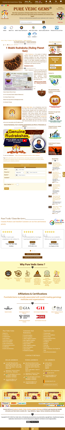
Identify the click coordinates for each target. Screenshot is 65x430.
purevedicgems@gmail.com (11, 379)
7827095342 (33, 379)
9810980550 (28, 379)
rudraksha (17, 161)
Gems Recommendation (55, 42)
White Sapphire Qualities (30, 345)
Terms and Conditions (49, 335)
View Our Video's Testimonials (32, 257)
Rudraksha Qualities (28, 350)
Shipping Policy (48, 340)
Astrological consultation (35, 158)
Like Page (8, 397)
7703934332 (13, 375)
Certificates (6, 347)
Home (2, 40)
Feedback (46, 341)
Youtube (29, 409)
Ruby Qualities (27, 343)
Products (16, 44)
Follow (48, 397)
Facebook (15, 409)
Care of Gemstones (8, 343)
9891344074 (8, 375)
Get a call (25, 429)
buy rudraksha (11, 159)
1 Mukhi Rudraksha (29, 54)
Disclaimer (46, 347)
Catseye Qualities (28, 337)
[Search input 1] (31, 22)
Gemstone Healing (7, 340)
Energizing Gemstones (9, 345)
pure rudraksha (11, 161)
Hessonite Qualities (28, 342)
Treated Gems (6, 336)
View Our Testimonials (32, 254)
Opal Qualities (27, 349)
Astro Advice (6, 338)
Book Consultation (7, 341)
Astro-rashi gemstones (19, 158)
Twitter (24, 409)
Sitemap (46, 345)
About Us (5, 333)
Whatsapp (39, 409)
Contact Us (6, 335)
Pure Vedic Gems (28, 107)
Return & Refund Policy (49, 338)
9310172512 (17, 374)
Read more (11, 242)
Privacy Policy (47, 336)
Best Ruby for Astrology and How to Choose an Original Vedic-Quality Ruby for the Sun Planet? (57, 175)
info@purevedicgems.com (11, 380)
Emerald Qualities (28, 335)
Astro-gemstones (10, 158)
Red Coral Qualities (28, 347)
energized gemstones (29, 159)
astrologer (27, 158)
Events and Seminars (8, 348)
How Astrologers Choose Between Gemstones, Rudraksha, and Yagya (56, 187)
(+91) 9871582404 (10, 374)
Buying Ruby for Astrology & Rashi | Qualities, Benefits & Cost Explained (57, 164)
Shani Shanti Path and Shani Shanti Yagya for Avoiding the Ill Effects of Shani (57, 199)
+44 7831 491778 (49, 373)
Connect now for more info (50, 384)
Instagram (33, 409)
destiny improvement (19, 159)
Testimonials (47, 333)
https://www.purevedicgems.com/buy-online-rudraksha (27, 155)
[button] (33, 28)
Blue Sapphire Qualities (29, 340)
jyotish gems (37, 159)
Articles (46, 343)
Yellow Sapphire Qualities (30, 338)
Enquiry (35, 429)
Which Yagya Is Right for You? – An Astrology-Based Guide (57, 208)
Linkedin (20, 409)
